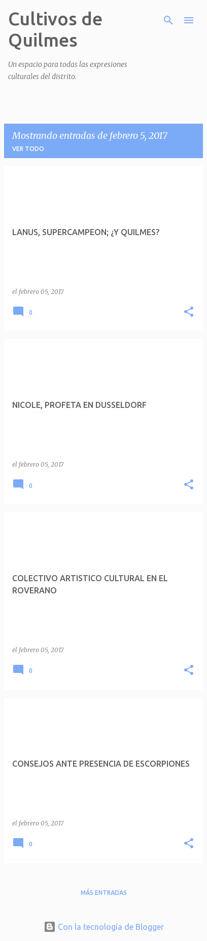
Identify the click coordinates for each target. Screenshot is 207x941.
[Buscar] (168, 20)
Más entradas (104, 892)
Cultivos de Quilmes (55, 29)
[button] (189, 312)
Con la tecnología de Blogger (104, 926)
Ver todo (28, 148)
